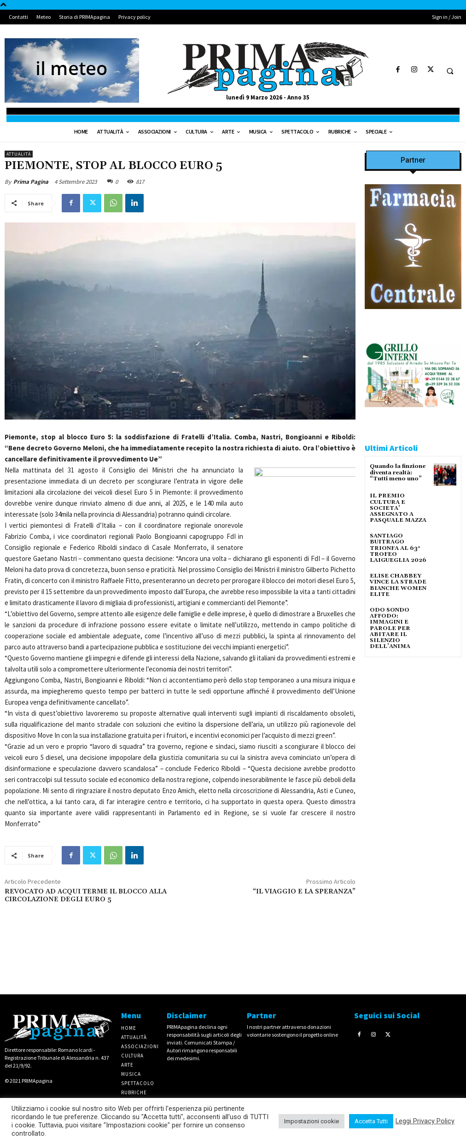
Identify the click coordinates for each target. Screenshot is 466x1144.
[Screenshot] (413, 414)
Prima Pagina (30, 182)
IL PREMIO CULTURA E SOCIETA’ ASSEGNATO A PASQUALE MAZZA (398, 508)
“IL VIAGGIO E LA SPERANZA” (304, 891)
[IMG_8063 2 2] (413, 316)
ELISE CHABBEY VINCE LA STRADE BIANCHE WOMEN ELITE (398, 585)
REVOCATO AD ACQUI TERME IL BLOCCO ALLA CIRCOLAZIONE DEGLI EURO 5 (86, 895)
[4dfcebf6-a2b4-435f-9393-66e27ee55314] (413, 798)
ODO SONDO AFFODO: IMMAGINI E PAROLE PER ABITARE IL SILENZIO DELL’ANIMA (390, 628)
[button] (449, 70)
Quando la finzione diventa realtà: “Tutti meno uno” (397, 472)
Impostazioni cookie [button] (311, 1121)
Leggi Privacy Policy (425, 1121)
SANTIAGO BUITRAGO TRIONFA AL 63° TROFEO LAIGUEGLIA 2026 (398, 548)
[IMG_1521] (413, 666)
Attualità (19, 154)
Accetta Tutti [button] (371, 1121)
